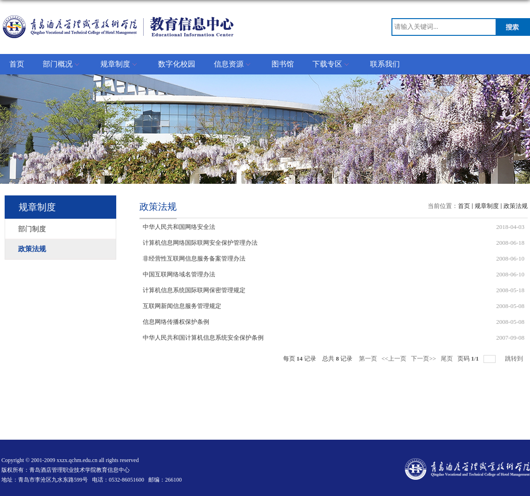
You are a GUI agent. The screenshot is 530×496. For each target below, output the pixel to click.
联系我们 (385, 64)
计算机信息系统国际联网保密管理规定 (194, 290)
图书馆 (283, 64)
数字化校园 (176, 64)
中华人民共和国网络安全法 (179, 226)
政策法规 (516, 205)
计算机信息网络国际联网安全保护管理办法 (200, 242)
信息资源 (233, 64)
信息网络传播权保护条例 (176, 321)
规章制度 (119, 64)
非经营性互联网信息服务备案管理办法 (194, 258)
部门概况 (62, 64)
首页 (16, 64)
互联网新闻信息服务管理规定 (182, 305)
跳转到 (514, 358)
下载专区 (331, 64)
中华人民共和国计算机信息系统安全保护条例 (203, 337)
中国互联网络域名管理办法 (179, 274)
